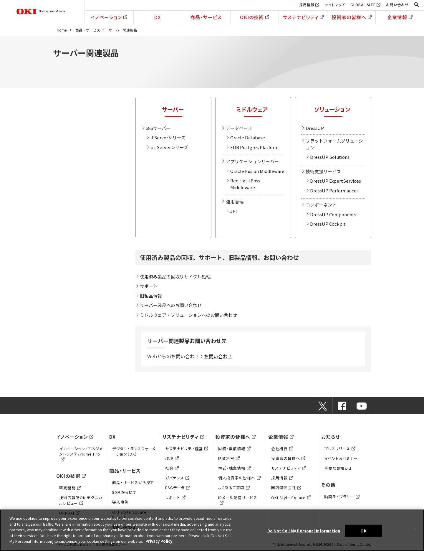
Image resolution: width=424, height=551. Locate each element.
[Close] (414, 529)
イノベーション (109, 17)
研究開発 (70, 488)
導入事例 (120, 502)
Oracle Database (247, 137)
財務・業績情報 (234, 448)
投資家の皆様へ (352, 17)
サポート (149, 286)
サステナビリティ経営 (186, 448)
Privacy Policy (158, 541)
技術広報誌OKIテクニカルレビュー (80, 500)
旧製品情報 (151, 296)
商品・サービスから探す (133, 482)
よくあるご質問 (234, 487)
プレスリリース (339, 448)
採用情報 (306, 4)
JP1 (234, 211)
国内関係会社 (286, 487)
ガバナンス (177, 478)
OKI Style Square (291, 497)
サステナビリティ (303, 17)
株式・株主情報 (234, 468)
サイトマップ (335, 4)
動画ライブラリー (342, 496)
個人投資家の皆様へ (239, 478)
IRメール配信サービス (237, 500)
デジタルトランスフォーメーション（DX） (133, 451)
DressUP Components (333, 214)
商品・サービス (206, 17)
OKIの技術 (254, 17)
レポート (175, 497)
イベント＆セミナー (341, 458)
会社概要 (282, 448)
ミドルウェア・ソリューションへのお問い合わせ (188, 315)
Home (62, 29)
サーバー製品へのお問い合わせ (171, 305)
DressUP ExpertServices (335, 181)
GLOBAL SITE (363, 4)
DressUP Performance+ (334, 190)
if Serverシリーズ (168, 137)
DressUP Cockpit (328, 224)
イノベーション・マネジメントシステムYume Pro (81, 454)
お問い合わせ (397, 4)
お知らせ (330, 436)
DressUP (315, 128)
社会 (172, 468)
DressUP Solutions (330, 157)
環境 (172, 458)
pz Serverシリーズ (169, 147)
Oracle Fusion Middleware (257, 171)
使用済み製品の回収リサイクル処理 (175, 276)
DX (157, 17)
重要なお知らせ (338, 468)
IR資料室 (229, 458)
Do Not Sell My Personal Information (303, 530)
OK (363, 530)
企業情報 (400, 17)
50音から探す (124, 492)
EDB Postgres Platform (254, 147)
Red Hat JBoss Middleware (245, 183)
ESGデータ (177, 487)
